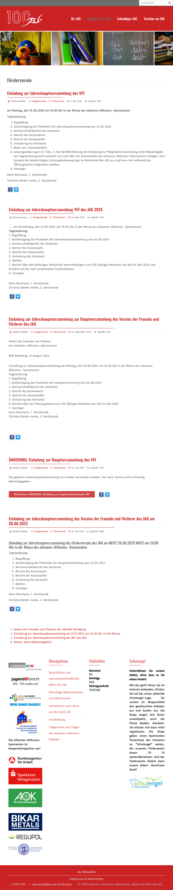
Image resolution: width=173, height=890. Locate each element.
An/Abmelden (86, 872)
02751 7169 (19, 884)
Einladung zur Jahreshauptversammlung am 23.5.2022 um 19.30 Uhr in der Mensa (67, 633)
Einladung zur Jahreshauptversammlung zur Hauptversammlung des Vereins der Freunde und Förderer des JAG (84, 321)
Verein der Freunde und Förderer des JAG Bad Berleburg (50, 629)
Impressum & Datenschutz (86, 879)
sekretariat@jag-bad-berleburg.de (52, 884)
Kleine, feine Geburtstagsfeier (33, 642)
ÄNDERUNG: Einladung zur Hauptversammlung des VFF (52, 460)
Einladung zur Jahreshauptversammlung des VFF (46, 93)
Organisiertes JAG (98, 18)
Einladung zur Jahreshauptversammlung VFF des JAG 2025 (56, 209)
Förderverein (58, 101)
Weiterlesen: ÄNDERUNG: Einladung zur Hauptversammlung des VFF (52, 494)
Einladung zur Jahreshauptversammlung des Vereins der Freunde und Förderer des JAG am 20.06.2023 (82, 520)
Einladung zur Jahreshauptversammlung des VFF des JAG (50, 637)
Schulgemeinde (39, 101)
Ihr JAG (76, 18)
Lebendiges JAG (127, 18)
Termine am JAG (154, 18)
